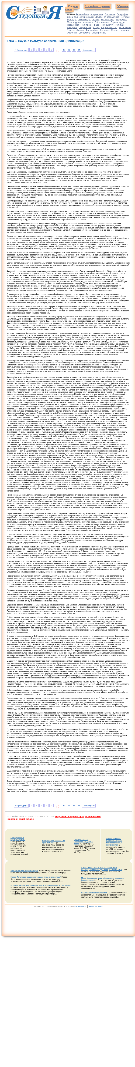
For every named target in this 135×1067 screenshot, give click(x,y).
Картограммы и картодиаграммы (18, 838)
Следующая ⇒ (89, 50)
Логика (95, 19)
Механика (88, 22)
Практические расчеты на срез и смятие (53, 842)
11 (64, 50)
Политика (86, 24)
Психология (107, 24)
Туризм (71, 30)
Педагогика (73, 24)
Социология (85, 27)
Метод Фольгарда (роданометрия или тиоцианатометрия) (36, 877)
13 (74, 50)
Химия (114, 30)
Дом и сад (72, 17)
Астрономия (96, 14)
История (125, 17)
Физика (80, 30)
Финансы (105, 30)
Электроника (99, 32)
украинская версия (95, 906)
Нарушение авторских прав (69, 816)
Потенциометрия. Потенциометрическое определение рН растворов (41, 885)
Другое (98, 17)
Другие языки (86, 17)
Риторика (72, 27)
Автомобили (82, 14)
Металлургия (74, 22)
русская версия (80, 906)
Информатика (111, 17)
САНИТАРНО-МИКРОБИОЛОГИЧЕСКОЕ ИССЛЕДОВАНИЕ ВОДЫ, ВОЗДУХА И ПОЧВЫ (101, 868)
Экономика (84, 32)
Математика (107, 19)
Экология (72, 32)
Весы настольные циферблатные (95, 893)
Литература (84, 19)
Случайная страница (97, 6)
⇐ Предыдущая (21, 50)
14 (79, 50)
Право (96, 24)
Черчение (125, 30)
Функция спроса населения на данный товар (83, 842)
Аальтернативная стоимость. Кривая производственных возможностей (114, 841)
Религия (119, 24)
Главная (73, 6)
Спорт (96, 27)
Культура (72, 19)
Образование (102, 22)
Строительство (109, 27)
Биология (110, 14)
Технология (125, 27)
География (122, 14)
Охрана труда (117, 22)
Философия (92, 30)
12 (69, 50)
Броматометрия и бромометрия (24, 871)
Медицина (121, 19)
